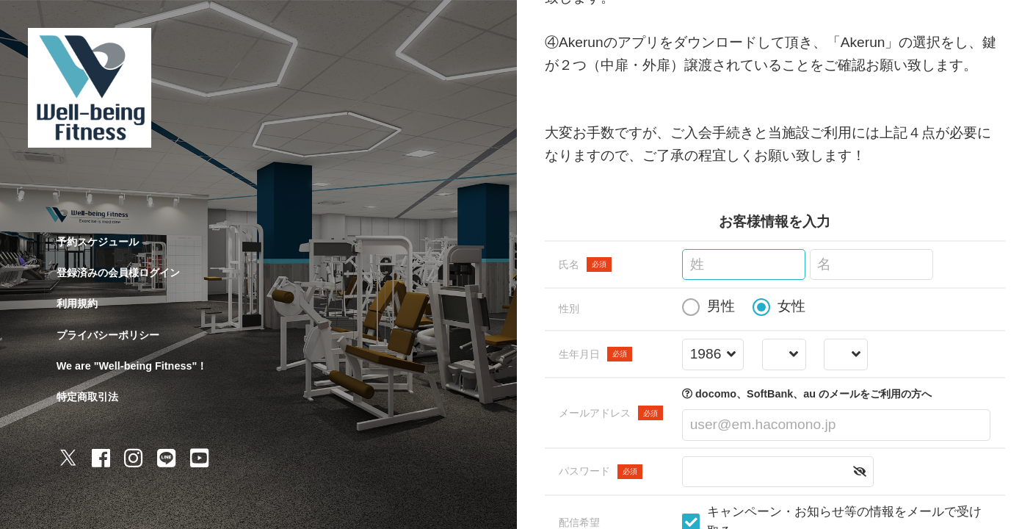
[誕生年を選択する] (713, 354)
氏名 (585, 264)
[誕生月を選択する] (783, 354)
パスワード (600, 471)
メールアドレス (611, 413)
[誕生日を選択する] (846, 354)
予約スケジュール (98, 242)
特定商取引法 (87, 397)
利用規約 (77, 303)
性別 (569, 308)
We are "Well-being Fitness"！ (132, 366)
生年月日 (595, 354)
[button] (859, 472)
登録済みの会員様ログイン (118, 272)
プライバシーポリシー (108, 335)
